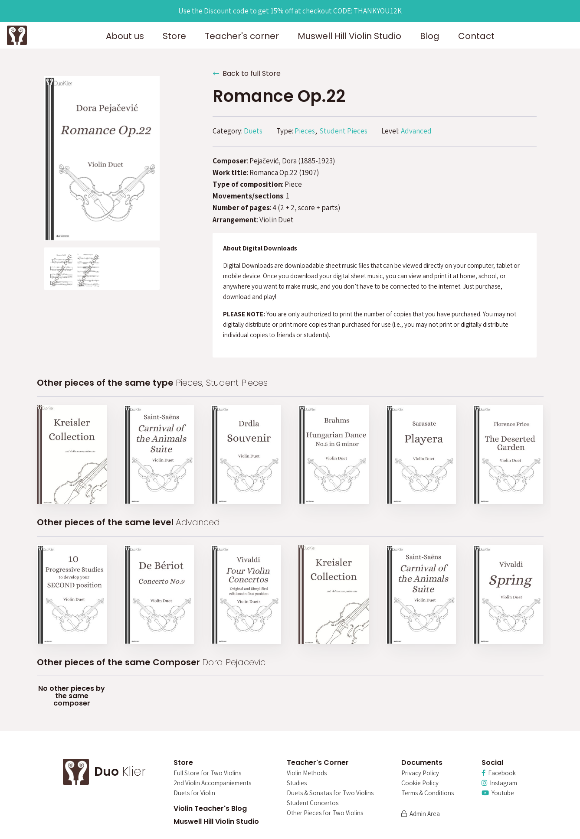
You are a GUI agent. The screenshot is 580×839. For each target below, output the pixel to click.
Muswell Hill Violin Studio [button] (349, 36)
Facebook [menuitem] (499, 773)
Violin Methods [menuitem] (307, 773)
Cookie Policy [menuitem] (420, 783)
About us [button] (125, 36)
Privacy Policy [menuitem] (420, 773)
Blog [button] (429, 36)
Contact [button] (476, 36)
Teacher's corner (242, 36)
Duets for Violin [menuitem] (194, 793)
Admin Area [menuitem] (420, 814)
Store (174, 36)
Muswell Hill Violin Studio (216, 821)
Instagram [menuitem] (499, 783)
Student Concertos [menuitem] (312, 803)
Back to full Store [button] (247, 73)
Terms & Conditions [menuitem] (427, 793)
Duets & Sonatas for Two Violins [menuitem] (330, 793)
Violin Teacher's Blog (210, 808)
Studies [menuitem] (297, 783)
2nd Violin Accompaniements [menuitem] (212, 783)
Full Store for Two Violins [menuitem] (207, 773)
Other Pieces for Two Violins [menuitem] (325, 813)
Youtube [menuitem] (498, 793)
